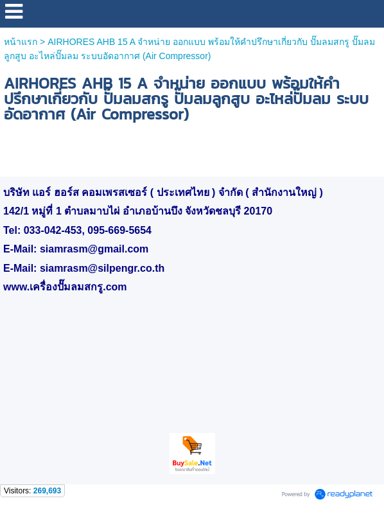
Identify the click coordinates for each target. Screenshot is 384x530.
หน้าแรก (20, 42)
